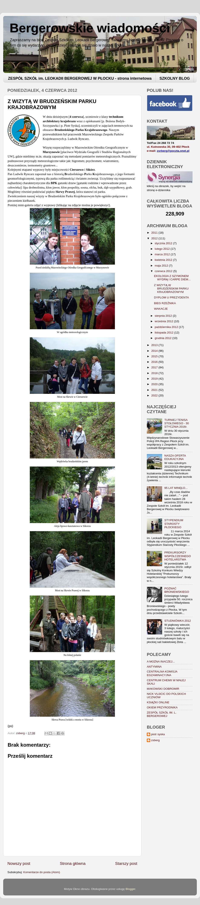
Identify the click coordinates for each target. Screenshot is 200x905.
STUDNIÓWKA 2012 (177, 620)
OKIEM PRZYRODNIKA (162, 707)
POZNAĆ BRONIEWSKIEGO (176, 590)
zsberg (155, 740)
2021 (155, 390)
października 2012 (167, 327)
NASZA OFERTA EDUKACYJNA (175, 457)
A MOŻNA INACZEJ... (161, 661)
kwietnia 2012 (164, 259)
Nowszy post (18, 863)
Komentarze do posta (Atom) (41, 872)
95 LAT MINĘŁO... (175, 487)
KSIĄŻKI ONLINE (158, 702)
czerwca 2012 (164, 271)
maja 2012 (162, 265)
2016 (155, 361)
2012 (155, 238)
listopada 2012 (164, 332)
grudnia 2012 (163, 338)
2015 (155, 356)
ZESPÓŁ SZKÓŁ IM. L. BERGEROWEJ (161, 714)
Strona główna (73, 863)
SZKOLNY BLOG (175, 78)
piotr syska (158, 734)
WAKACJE (161, 308)
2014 (155, 350)
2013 (155, 345)
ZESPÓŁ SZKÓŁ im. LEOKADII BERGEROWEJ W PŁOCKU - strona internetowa (80, 78)
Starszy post (126, 863)
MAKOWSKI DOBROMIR (163, 688)
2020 (155, 384)
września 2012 (164, 321)
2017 (155, 367)
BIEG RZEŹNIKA (165, 303)
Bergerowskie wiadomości (90, 28)
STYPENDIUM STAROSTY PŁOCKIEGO (173, 524)
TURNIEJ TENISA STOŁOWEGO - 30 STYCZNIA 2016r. (176, 423)
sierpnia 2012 (164, 315)
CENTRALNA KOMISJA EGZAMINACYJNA (162, 673)
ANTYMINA (154, 666)
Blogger (130, 889)
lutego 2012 (162, 248)
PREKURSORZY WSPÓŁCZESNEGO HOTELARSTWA (177, 556)
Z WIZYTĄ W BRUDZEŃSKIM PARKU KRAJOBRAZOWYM (171, 289)
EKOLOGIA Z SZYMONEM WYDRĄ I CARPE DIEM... (172, 277)
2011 (155, 232)
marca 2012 (163, 254)
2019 (155, 378)
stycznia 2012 (164, 243)
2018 (155, 373)
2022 (155, 395)
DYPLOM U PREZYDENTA (171, 297)
